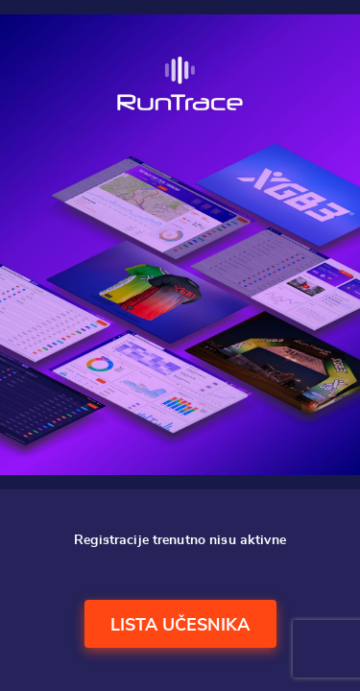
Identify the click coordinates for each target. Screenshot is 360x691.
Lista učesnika (180, 625)
